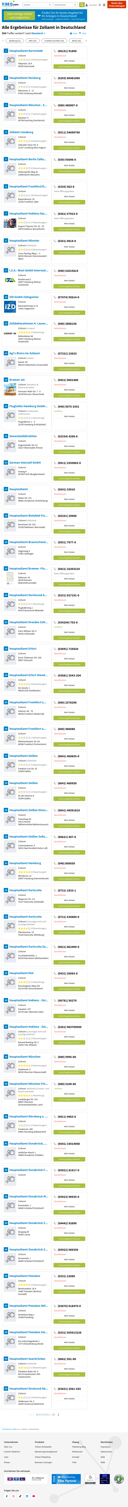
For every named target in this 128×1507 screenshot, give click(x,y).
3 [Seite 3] (42, 1414)
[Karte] (73, 33)
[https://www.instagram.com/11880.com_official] (13, 1496)
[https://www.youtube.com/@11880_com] (33, 1496)
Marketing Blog (79, 1447)
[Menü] (105, 5)
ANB (103, 1462)
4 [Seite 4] (45, 1414)
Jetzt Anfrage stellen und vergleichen (19, 15)
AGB (103, 1457)
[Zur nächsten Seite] (58, 1415)
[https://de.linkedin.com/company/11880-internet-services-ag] (27, 1496)
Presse (7, 1462)
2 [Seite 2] (39, 1414)
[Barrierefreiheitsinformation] (101, 4)
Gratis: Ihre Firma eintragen (117, 4)
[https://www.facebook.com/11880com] (7, 1496)
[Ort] (66, 4)
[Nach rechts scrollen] (84, 41)
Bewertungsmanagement (46, 1451)
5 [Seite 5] (47, 1414)
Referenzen (77, 1451)
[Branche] (37, 4)
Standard (37, 33)
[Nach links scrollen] (4, 41)
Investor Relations (12, 1451)
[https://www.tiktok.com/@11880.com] (20, 1496)
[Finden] (82, 4)
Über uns (8, 1447)
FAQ (74, 1462)
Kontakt (75, 1457)
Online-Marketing (42, 1457)
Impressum (105, 1447)
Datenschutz (106, 1451)
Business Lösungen (43, 1462)
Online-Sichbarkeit (43, 1447)
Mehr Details (69, 61)
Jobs (6, 1457)
